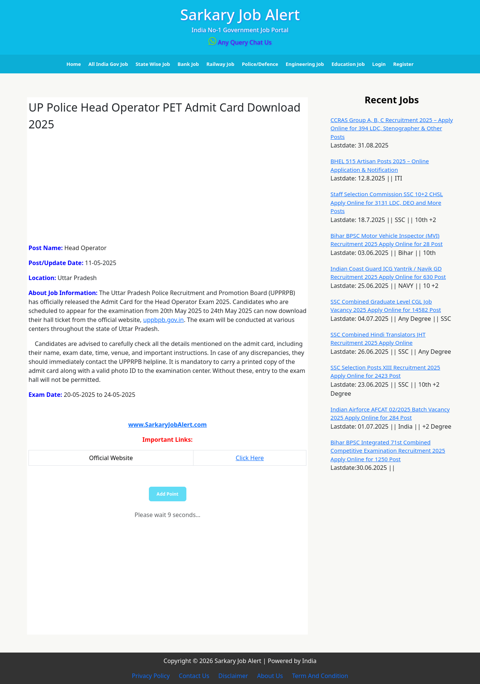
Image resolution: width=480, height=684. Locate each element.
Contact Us (194, 676)
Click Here (250, 458)
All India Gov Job (108, 64)
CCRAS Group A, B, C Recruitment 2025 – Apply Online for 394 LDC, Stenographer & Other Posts (391, 128)
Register (403, 64)
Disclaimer (233, 676)
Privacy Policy (151, 676)
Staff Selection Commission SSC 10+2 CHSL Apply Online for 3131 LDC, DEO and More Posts (386, 202)
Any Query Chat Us (240, 42)
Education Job (348, 64)
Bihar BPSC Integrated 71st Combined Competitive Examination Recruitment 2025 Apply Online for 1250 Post (387, 450)
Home (73, 64)
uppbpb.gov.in (163, 320)
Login (379, 64)
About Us (270, 676)
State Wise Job (152, 64)
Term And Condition (320, 676)
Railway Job (220, 64)
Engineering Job (305, 64)
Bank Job (188, 64)
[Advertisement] (167, 185)
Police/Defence (260, 64)
